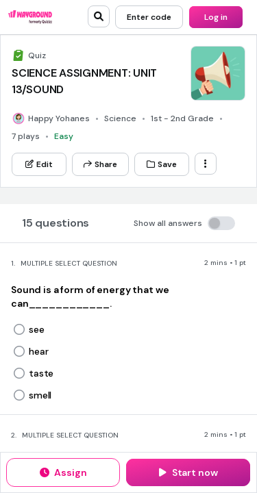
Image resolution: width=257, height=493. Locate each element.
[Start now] (188, 472)
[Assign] (63, 472)
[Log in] (215, 17)
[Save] (161, 164)
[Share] (100, 164)
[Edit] (39, 164)
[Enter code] (149, 17)
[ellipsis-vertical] (206, 164)
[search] (99, 16)
